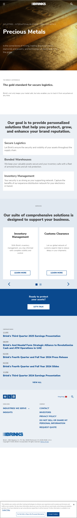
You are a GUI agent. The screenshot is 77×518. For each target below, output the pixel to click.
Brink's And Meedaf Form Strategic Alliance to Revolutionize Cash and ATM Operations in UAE (38, 417)
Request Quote (48, 498)
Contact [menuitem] (44, 479)
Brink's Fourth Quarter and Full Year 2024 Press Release (35, 428)
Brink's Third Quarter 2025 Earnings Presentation (31, 406)
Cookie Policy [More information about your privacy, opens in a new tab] (6, 510)
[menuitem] (71, 4)
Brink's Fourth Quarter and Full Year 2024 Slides (31, 437)
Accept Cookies (53, 514)
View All (36, 453)
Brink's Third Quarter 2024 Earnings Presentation (31, 446)
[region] (38, 509)
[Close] (74, 504)
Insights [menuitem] (8, 483)
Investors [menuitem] (45, 483)
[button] (36, 354)
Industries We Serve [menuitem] (14, 479)
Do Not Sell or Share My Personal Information (53, 492)
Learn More (22, 343)
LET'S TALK (38, 377)
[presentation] (9, 354)
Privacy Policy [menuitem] (48, 487)
